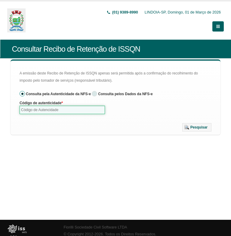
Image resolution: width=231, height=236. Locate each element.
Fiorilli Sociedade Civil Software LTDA (95, 227)
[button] (196, 127)
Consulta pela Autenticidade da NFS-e (58, 94)
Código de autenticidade (40, 103)
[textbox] (62, 110)
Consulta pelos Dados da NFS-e (125, 94)
